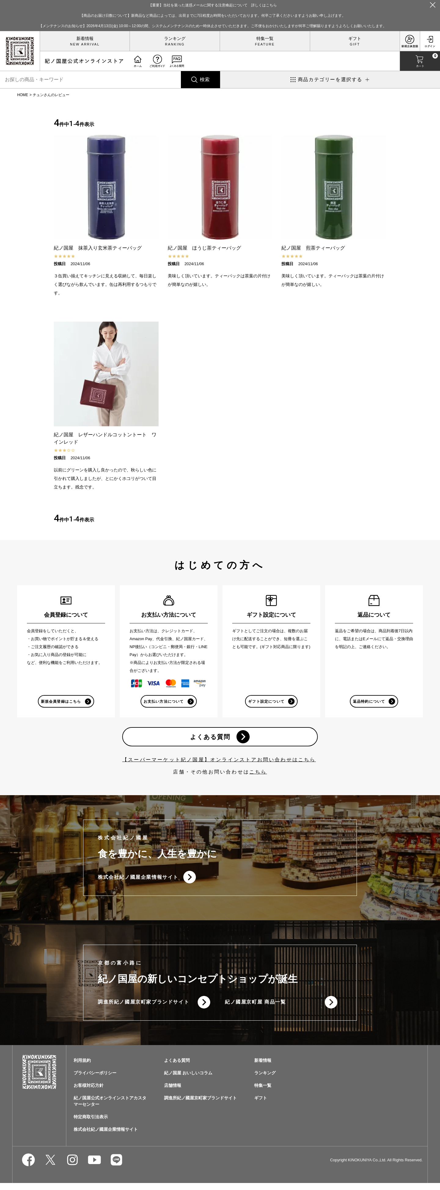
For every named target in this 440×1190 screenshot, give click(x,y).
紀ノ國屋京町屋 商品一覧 (255, 1008)
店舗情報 (172, 1092)
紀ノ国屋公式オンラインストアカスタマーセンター (110, 1108)
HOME (22, 95)
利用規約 (82, 1067)
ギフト (354, 38)
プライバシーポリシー (95, 1079)
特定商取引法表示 (91, 1123)
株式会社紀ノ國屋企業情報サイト (138, 881)
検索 (205, 79)
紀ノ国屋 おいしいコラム (188, 1079)
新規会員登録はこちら (60, 702)
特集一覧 (264, 38)
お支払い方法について (163, 702)
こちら (258, 774)
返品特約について (368, 702)
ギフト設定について (266, 702)
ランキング (174, 38)
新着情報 (85, 38)
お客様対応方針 (89, 1092)
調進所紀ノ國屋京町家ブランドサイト (143, 1008)
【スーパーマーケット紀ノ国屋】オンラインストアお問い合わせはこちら (219, 762)
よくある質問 (209, 738)
